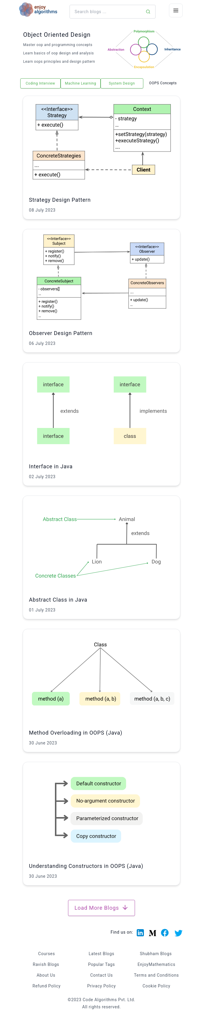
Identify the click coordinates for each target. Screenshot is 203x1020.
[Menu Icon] (176, 10)
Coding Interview (40, 83)
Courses (46, 953)
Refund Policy (47, 986)
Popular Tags (101, 964)
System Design (122, 83)
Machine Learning (80, 83)
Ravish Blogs (46, 964)
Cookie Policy (156, 986)
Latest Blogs (101, 953)
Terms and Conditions (156, 975)
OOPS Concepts (163, 83)
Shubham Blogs (156, 953)
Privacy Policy (101, 986)
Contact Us (101, 975)
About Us (46, 975)
